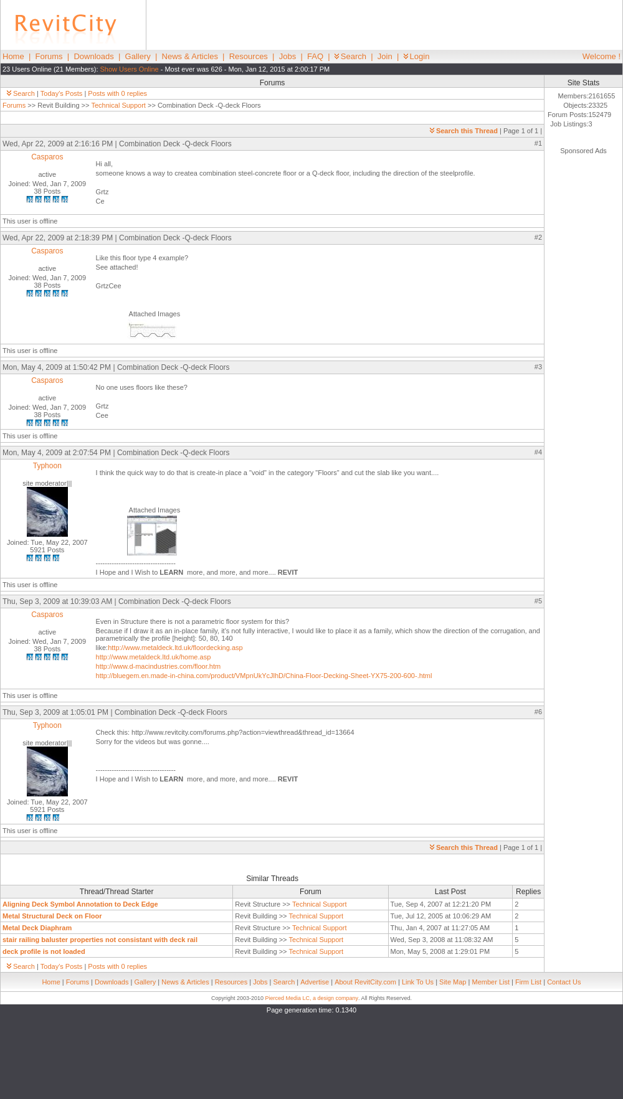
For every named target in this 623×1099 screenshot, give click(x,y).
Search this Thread (464, 130)
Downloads (93, 56)
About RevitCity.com (365, 982)
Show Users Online (129, 69)
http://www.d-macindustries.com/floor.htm (158, 666)
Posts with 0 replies (117, 93)
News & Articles (190, 56)
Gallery (138, 56)
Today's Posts (61, 93)
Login (417, 56)
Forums (49, 56)
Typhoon (47, 465)
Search (350, 56)
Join (385, 56)
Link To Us (418, 982)
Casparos (47, 157)
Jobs (287, 56)
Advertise (314, 982)
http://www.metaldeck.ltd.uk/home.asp (153, 657)
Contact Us (564, 982)
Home (13, 56)
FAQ (315, 56)
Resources (248, 56)
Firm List (528, 982)
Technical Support (118, 105)
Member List (491, 982)
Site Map (452, 982)
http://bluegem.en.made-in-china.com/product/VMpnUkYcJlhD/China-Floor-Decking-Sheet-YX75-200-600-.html (264, 675)
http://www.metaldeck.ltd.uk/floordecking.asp (175, 647)
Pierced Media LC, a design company (311, 998)
